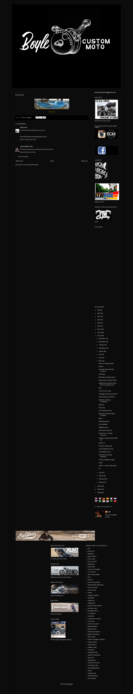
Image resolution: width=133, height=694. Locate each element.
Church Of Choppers (94, 569)
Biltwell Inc (91, 554)
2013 (99, 329)
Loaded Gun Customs (94, 619)
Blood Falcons (92, 556)
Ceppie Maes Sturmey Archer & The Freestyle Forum (107, 384)
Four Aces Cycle (92, 587)
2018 (99, 313)
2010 (99, 486)
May (100, 361)
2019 (99, 310)
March (101, 476)
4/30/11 (101, 366)
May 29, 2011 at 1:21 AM (27, 152)
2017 (99, 316)
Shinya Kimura (92, 645)
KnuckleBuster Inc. (93, 611)
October (101, 345)
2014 (99, 326)
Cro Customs (92, 572)
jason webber (24, 146)
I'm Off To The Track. (105, 391)
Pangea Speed (92, 642)
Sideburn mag (92, 647)
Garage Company (93, 595)
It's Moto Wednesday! (105, 446)
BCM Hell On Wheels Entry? (107, 377)
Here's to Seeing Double (106, 363)
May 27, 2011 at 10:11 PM (28, 139)
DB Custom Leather (94, 574)
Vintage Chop (92, 673)
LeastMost (91, 616)
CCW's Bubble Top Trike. (106, 449)
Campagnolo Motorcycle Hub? (108, 394)
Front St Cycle (92, 590)
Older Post (84, 161)
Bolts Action (91, 559)
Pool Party (102, 374)
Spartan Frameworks (94, 655)
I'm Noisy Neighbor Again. (107, 460)
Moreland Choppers (94, 632)
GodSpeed (91, 598)
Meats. (101, 418)
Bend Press (91, 551)
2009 (99, 489)
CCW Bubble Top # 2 (105, 452)
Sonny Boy (91, 650)
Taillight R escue (103, 427)
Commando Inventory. (105, 430)
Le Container (92, 613)
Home (52, 161)
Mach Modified (92, 626)
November (102, 342)
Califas (101, 463)
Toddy (90, 671)
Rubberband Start (104, 421)
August (101, 351)
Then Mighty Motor (94, 668)
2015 (99, 323)
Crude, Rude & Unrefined (106, 397)
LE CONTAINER (103, 424)
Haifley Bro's (92, 603)
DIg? (100, 388)
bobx (22, 127)
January (101, 482)
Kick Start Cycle (92, 608)
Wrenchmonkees (93, 676)
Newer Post (19, 161)
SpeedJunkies (92, 660)
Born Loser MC (92, 561)
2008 (99, 492)
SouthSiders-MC (93, 652)
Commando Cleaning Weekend (105, 456)
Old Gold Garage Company (96, 639)
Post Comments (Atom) (31, 165)
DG (100, 468)
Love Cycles (91, 621)
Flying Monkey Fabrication (96, 585)
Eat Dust (90, 580)
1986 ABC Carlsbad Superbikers (104, 401)
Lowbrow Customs (93, 624)
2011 (99, 336)
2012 (99, 332)
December (102, 338)
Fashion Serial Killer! (94, 582)
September (102, 348)
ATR (89, 548)
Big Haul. (101, 405)
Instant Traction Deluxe (95, 606)
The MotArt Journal (93, 663)
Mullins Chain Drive (93, 634)
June (100, 358)
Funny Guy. (102, 408)
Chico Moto (91, 567)
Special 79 (102, 443)
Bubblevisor (91, 564)
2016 (99, 320)
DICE (89, 577)
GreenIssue (91, 600)
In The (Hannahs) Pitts (105, 411)
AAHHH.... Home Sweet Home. (108, 466)
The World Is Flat (93, 665)
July (100, 354)
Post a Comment (23, 157)
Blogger (70, 684)
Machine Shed (92, 629)
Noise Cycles (92, 637)
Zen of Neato (92, 678)
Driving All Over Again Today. (107, 380)
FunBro (90, 593)
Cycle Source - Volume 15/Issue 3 (105, 434)
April (100, 473)
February (102, 479)
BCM (109, 512)
